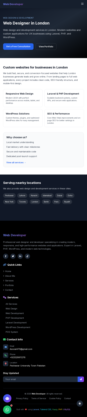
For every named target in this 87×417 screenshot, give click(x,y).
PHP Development (13, 318)
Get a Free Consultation (18, 46)
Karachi (34, 195)
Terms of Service (38, 398)
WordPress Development (16, 327)
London (35, 202)
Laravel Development (15, 322)
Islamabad (47, 195)
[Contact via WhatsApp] (7, 408)
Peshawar (9, 195)
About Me (9, 276)
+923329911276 (17, 357)
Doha (70, 195)
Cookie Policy (55, 398)
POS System (10, 332)
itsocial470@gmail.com (21, 349)
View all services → (16, 162)
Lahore (22, 195)
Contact (8, 290)
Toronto (22, 202)
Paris (56, 202)
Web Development (13, 313)
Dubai (59, 195)
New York (9, 202)
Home (7, 271)
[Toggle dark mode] (80, 403)
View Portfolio (46, 46)
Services (8, 280)
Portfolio (8, 285)
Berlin (46, 202)
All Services (10, 304)
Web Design (10, 308)
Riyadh (67, 202)
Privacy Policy (22, 398)
